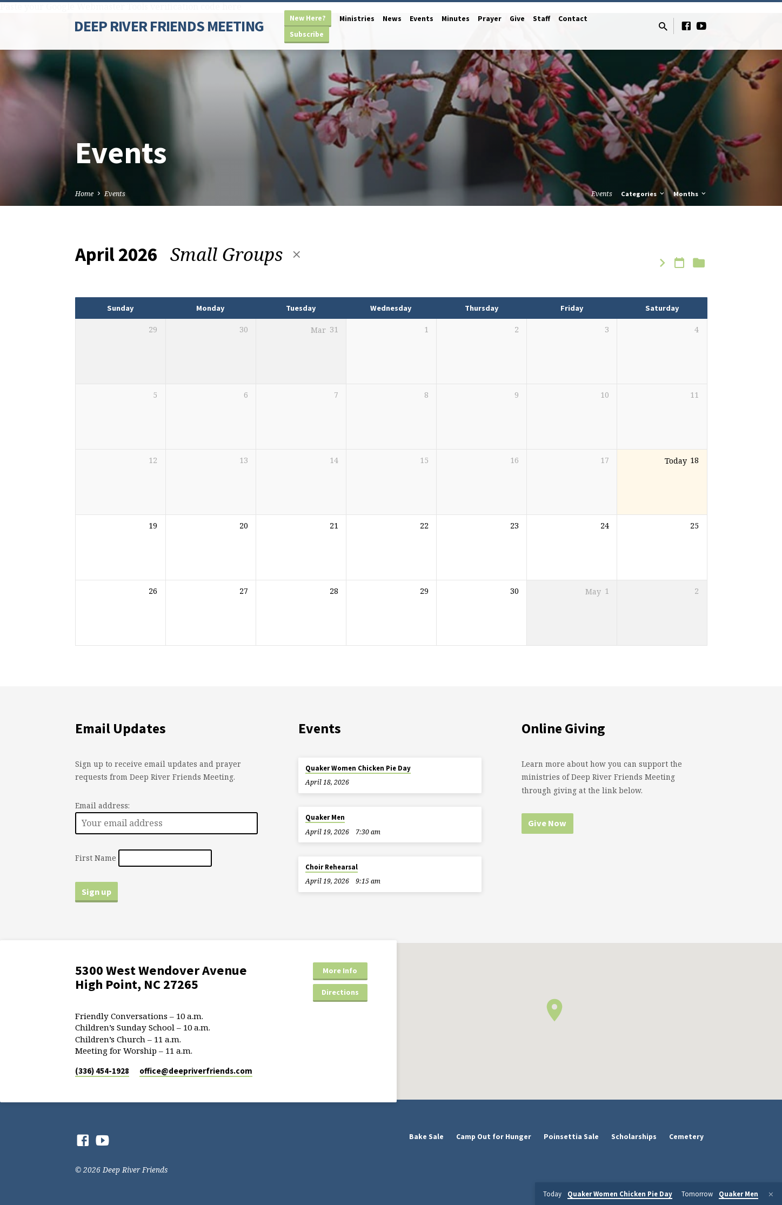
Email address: (102, 805)
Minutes (456, 18)
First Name (95, 858)
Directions (340, 992)
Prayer (490, 18)
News (392, 18)
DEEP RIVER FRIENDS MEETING (169, 26)
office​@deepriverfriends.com (195, 1071)
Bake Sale (426, 1136)
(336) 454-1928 (102, 1071)
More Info (340, 970)
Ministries (357, 18)
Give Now (547, 823)
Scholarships (634, 1136)
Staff (541, 18)
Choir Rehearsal (331, 867)
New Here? (308, 18)
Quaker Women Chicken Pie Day (358, 768)
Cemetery (686, 1136)
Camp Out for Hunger (493, 1136)
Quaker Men (325, 817)
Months (690, 194)
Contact (572, 18)
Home (84, 193)
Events (421, 18)
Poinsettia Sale (571, 1136)
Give (517, 18)
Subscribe (307, 34)
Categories (643, 194)
